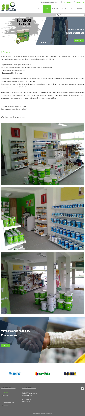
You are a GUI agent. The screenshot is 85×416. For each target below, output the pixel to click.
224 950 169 (67, 2)
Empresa (47, 8)
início (39, 8)
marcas (71, 8)
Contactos (5, 405)
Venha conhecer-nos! (13, 117)
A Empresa (5, 392)
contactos (79, 8)
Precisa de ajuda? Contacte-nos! (49, 2)
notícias (63, 8)
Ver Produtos (78, 40)
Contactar (5, 345)
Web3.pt (47, 413)
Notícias (5, 398)
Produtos (5, 395)
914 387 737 (80, 2)
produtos (55, 8)
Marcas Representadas (8, 402)
